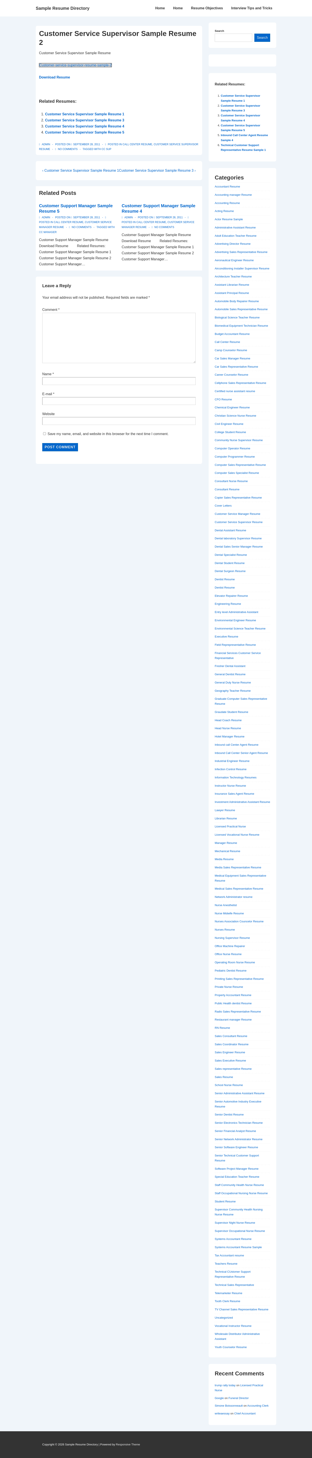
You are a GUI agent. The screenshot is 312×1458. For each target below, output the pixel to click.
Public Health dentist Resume (233, 1003)
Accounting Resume (227, 203)
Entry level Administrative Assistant (236, 612)
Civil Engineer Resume (229, 424)
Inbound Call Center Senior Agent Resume (241, 753)
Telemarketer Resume (228, 1293)
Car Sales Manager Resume (232, 358)
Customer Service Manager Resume (237, 513)
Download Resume (54, 77)
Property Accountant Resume (233, 995)
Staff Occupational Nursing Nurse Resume (241, 1193)
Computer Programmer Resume (235, 456)
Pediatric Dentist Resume (231, 970)
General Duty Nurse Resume (233, 682)
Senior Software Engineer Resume (236, 1147)
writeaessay (222, 1413)
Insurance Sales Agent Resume (234, 793)
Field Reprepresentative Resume (235, 644)
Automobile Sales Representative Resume (241, 309)
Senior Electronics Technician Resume (239, 1122)
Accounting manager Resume (233, 194)
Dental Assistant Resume (230, 530)
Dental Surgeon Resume (230, 571)
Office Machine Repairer (230, 946)
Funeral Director (239, 1398)
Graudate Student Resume (231, 712)
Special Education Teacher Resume (237, 1176)
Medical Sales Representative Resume (239, 888)
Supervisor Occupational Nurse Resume (240, 1231)
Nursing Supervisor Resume (232, 937)
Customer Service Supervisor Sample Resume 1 (84, 114)
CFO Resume (223, 399)
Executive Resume (226, 636)
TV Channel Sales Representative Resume (241, 1309)
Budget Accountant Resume (232, 334)
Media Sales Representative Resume (238, 867)
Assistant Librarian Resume (232, 284)
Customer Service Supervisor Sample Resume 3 (84, 120)
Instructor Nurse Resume (230, 785)
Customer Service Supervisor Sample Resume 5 (84, 132)
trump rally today (225, 1385)
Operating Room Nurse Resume (235, 962)
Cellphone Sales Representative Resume (240, 383)
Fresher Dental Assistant (230, 666)
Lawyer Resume (225, 810)
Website (48, 414)
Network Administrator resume (233, 897)
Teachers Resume (226, 1263)
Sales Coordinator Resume (232, 1044)
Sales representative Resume (233, 1068)
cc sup (106, 149)
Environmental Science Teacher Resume (240, 628)
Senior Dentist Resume (229, 1114)
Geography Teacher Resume (233, 690)
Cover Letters (223, 505)
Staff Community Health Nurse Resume (239, 1185)
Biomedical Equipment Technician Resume (241, 325)
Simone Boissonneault (229, 1405)
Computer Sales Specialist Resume (237, 473)
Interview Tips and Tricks (251, 8)
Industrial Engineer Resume (232, 761)
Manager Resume (226, 843)
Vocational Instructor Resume (233, 1326)
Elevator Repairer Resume (231, 595)
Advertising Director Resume (232, 243)
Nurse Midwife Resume (229, 913)
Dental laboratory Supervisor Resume (238, 538)
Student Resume (225, 1201)
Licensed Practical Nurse (230, 826)
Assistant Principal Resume (232, 293)
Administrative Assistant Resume (235, 227)
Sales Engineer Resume (230, 1052)
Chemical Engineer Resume (232, 407)
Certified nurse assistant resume (235, 391)
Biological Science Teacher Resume (237, 317)
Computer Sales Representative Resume (240, 464)
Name (47, 374)
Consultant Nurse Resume (231, 481)
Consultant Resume (227, 489)
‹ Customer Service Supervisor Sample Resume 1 (80, 170)
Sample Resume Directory (62, 8)
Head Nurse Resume (228, 728)
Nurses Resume (225, 929)
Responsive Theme (128, 1444)
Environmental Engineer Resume (235, 620)
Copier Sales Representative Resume (238, 497)
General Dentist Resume (230, 674)
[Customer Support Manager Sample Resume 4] (169, 217)
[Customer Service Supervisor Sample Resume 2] (86, 144)
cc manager (48, 232)
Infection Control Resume (231, 769)
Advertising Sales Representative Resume (241, 252)
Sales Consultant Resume (231, 1036)
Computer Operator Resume (232, 448)
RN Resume (222, 1027)
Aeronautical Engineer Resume (234, 260)
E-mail (47, 394)
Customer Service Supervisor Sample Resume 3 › (157, 170)
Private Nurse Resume (229, 986)
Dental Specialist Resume (231, 554)
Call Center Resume (137, 144)
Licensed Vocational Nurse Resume (237, 834)
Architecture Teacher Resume (233, 276)
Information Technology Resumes (236, 777)
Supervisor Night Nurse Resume (235, 1222)
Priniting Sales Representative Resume (239, 978)
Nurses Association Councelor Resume (239, 921)
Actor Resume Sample (229, 219)
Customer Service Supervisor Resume (239, 522)
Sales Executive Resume (230, 1060)
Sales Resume (224, 1077)
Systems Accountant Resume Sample (238, 1247)
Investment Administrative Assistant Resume (242, 802)
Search (219, 31)
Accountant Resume (227, 186)
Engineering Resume (228, 603)
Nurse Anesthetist (226, 905)
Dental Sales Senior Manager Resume (239, 546)
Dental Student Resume (230, 563)
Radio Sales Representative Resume (238, 1011)
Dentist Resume (225, 579)
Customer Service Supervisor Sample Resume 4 (84, 126)
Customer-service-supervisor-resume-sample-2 (75, 65)
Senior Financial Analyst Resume (235, 1131)
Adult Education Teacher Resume (236, 235)
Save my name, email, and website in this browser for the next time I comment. (107, 434)
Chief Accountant (244, 1413)
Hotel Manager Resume (229, 736)
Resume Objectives (207, 8)
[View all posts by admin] (45, 144)
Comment (51, 309)
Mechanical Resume (227, 851)
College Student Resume (230, 432)
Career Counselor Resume (231, 374)
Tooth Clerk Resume (227, 1301)
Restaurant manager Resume (233, 1019)
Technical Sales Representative (234, 1285)
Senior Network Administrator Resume (238, 1139)
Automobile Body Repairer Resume (237, 301)
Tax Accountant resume (229, 1255)
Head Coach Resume (228, 720)
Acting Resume (224, 211)
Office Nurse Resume (228, 954)
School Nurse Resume (229, 1085)
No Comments (68, 149)
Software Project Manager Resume (236, 1168)
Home (160, 8)
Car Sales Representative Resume (236, 366)
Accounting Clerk (257, 1405)
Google (219, 1398)
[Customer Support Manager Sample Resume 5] (86, 217)
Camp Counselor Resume (231, 350)
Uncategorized (224, 1317)
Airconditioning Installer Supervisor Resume (242, 268)
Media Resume (224, 859)
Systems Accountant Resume (233, 1239)
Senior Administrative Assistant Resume (240, 1093)
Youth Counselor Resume (231, 1347)
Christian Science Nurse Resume (235, 415)
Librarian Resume (226, 818)
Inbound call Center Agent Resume (236, 744)
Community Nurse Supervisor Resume (239, 440)
